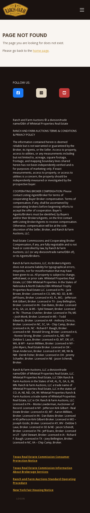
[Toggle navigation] (82, 10)
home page (41, 51)
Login (20, 499)
